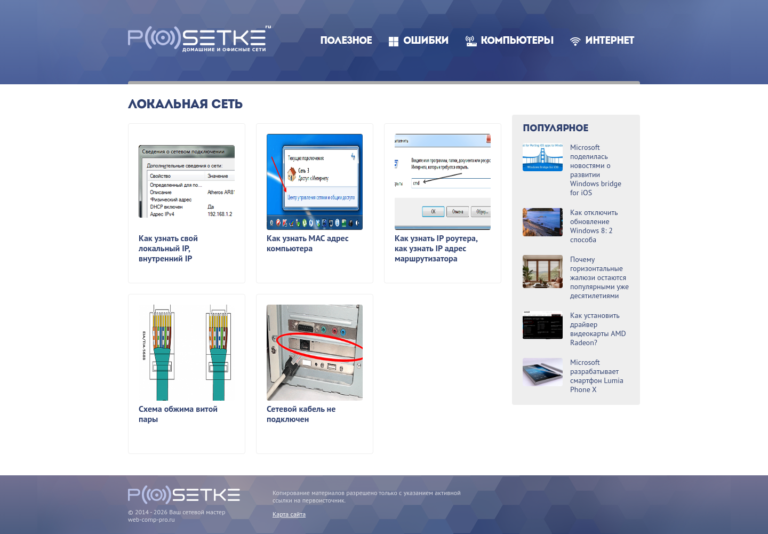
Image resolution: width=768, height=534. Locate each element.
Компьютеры (517, 41)
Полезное (346, 41)
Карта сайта (289, 514)
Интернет (609, 41)
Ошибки (426, 41)
